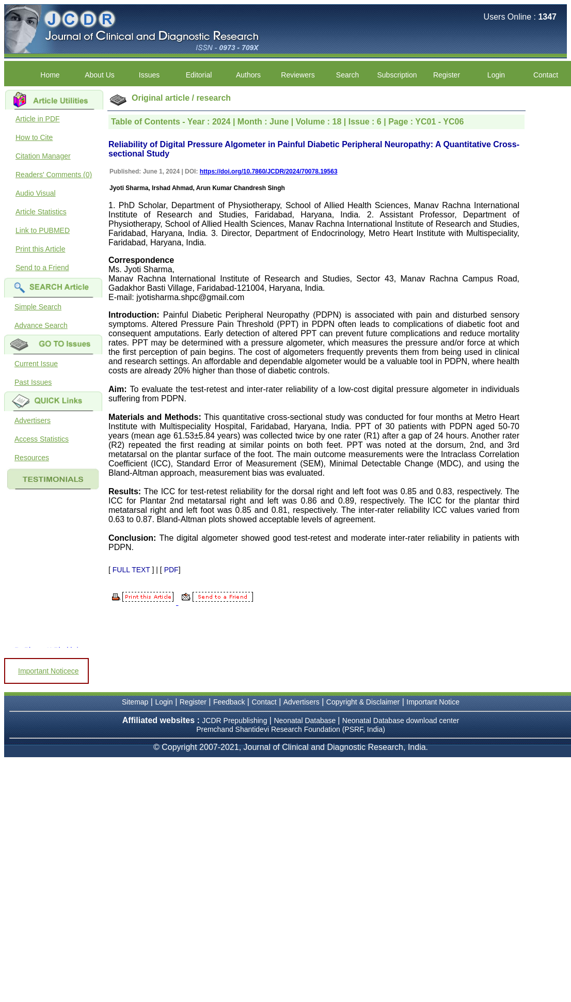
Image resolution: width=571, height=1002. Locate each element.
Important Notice (432, 702)
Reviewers (297, 75)
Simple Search (37, 307)
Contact (545, 75)
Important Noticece (48, 671)
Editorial (199, 75)
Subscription (397, 75)
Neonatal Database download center (400, 720)
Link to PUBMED (42, 230)
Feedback (229, 702)
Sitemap (135, 702)
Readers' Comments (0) (53, 174)
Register (446, 75)
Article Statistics (41, 212)
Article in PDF (37, 119)
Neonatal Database (306, 720)
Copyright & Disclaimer (363, 702)
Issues (149, 75)
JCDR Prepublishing (234, 720)
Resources (31, 457)
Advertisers (32, 420)
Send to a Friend (42, 267)
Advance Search (41, 325)
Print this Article (40, 249)
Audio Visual (35, 193)
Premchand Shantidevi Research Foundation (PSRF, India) (290, 729)
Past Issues (33, 382)
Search (347, 75)
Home (49, 75)
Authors (248, 75)
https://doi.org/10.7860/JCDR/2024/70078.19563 (269, 171)
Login (496, 75)
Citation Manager (43, 156)
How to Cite (34, 137)
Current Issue (36, 363)
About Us (100, 75)
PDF (171, 570)
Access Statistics (41, 439)
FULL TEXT (131, 570)
